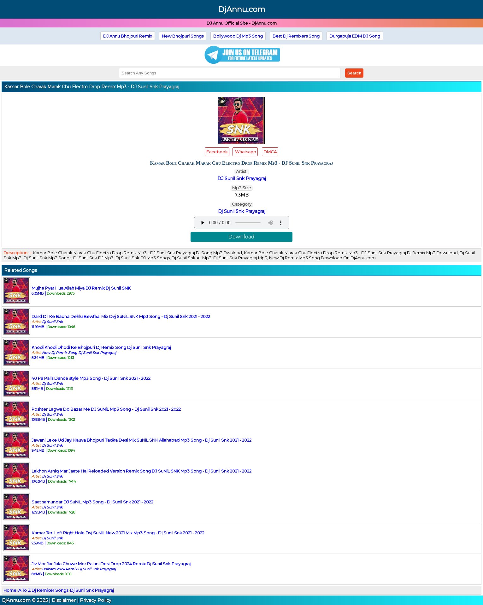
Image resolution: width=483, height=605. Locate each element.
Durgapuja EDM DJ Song (354, 35)
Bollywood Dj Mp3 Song (238, 35)
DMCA (270, 151)
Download (241, 237)
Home (9, 590)
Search (354, 73)
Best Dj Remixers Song (296, 35)
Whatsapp (245, 151)
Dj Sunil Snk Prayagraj (241, 211)
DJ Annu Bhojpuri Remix (127, 35)
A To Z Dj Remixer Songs (43, 590)
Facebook (217, 151)
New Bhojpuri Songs (182, 35)
